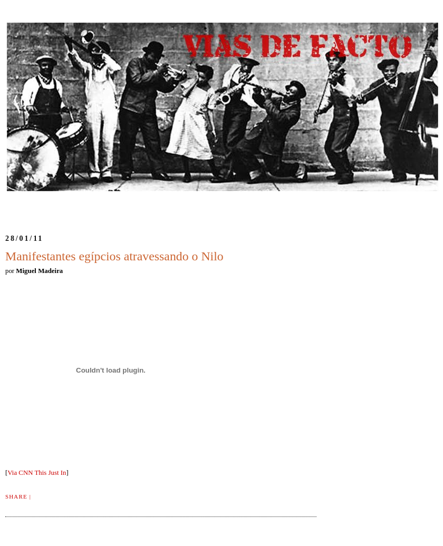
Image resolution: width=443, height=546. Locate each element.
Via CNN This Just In (36, 472)
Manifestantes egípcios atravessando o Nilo (114, 256)
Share (16, 496)
